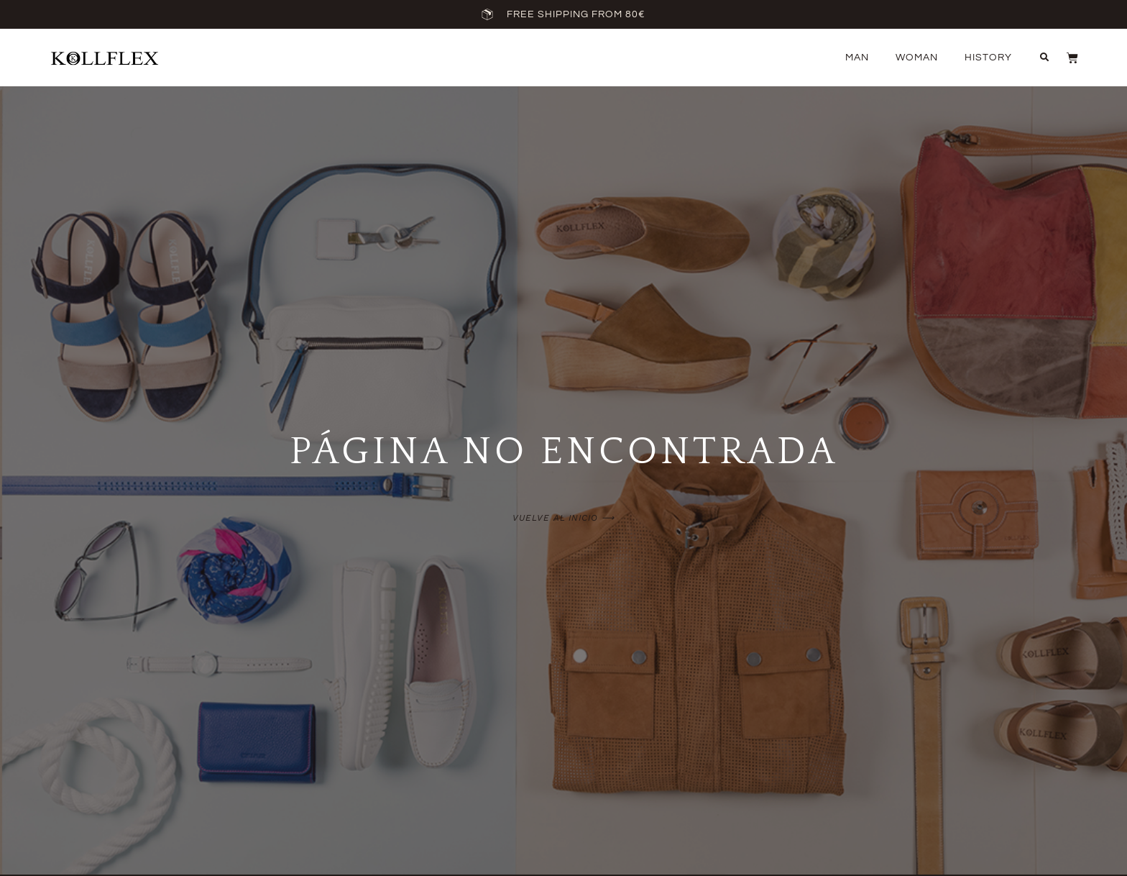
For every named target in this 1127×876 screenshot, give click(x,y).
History (988, 58)
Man (857, 58)
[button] (1044, 57)
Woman (917, 58)
